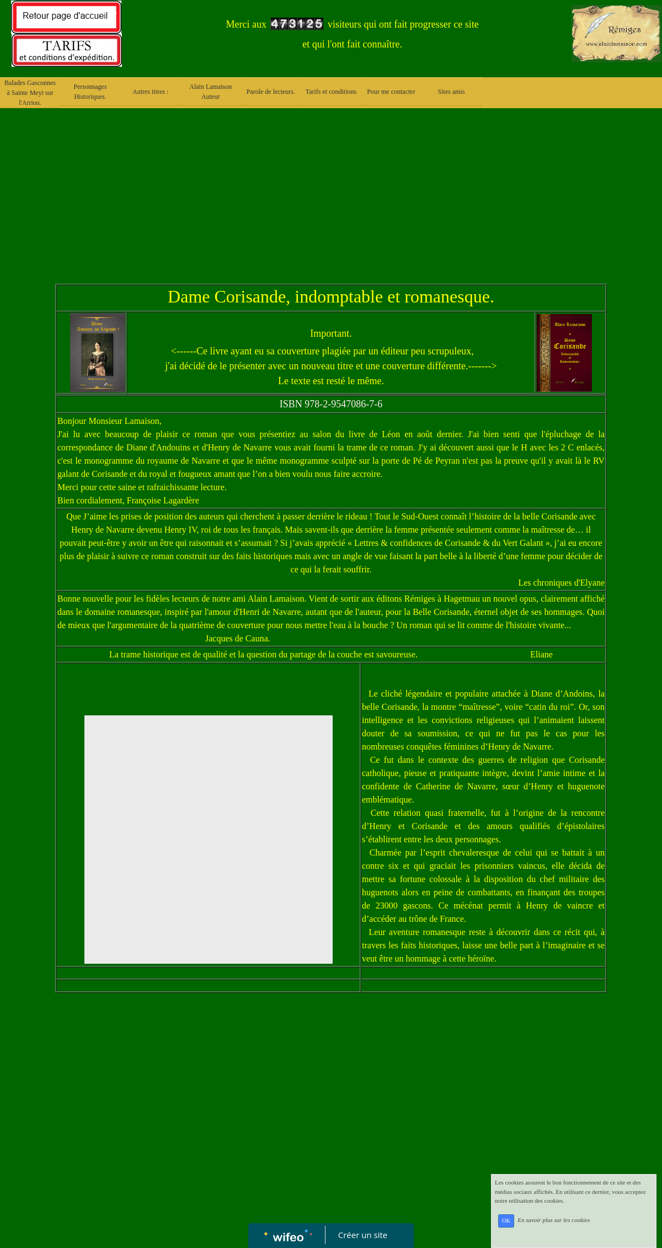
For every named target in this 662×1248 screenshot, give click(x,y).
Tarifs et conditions (331, 91)
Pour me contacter (391, 91)
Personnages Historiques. (90, 91)
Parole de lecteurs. (271, 91)
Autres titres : (150, 91)
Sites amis (451, 91)
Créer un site (362, 1234)
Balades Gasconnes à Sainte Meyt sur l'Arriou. (30, 93)
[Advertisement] (331, 201)
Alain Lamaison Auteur (210, 91)
